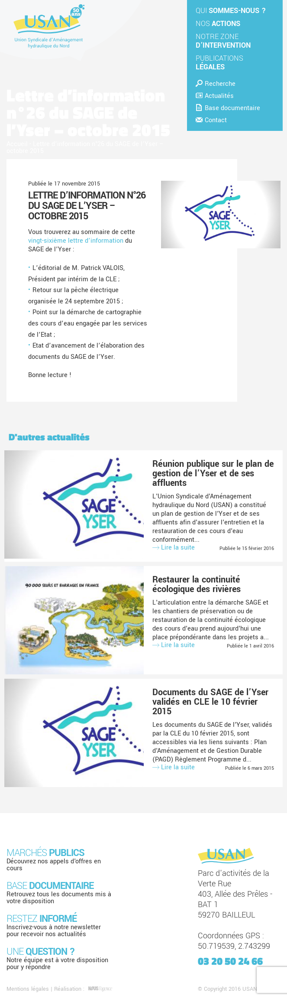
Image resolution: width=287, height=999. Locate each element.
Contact (211, 120)
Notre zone (223, 41)
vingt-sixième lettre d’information (75, 240)
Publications (219, 62)
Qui (231, 11)
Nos (218, 24)
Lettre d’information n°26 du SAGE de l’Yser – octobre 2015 (86, 206)
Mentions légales (27, 989)
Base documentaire (228, 108)
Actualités (215, 96)
